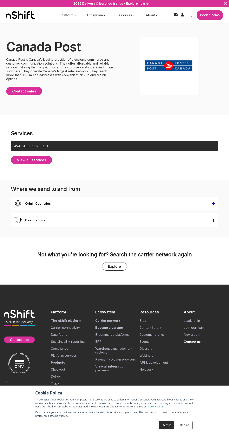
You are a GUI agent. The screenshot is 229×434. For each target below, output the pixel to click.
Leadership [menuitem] (192, 321)
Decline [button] (184, 425)
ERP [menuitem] (98, 341)
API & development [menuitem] (154, 362)
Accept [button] (166, 425)
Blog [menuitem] (143, 321)
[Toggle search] (190, 15)
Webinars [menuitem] (146, 355)
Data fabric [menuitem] (59, 335)
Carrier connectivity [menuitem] (65, 328)
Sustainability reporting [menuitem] (68, 341)
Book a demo (210, 15)
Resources (125, 15)
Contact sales (24, 91)
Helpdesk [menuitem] (146, 369)
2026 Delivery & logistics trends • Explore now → (111, 3)
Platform (68, 15)
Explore (114, 266)
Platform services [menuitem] (64, 355)
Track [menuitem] (55, 383)
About (152, 15)
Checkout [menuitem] (58, 369)
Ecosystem (96, 15)
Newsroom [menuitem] (192, 335)
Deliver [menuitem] (56, 376)
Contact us (19, 340)
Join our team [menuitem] (194, 328)
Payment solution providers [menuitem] (115, 359)
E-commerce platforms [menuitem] (112, 335)
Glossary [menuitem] (146, 348)
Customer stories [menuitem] (152, 335)
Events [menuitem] (144, 341)
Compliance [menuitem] (59, 348)
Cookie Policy (155, 406)
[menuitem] (71, 312)
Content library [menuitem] (151, 328)
